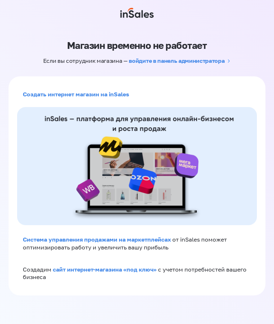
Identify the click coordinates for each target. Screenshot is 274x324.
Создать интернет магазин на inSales (76, 94)
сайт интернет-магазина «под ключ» (105, 269)
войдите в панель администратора (176, 60)
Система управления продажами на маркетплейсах (97, 239)
